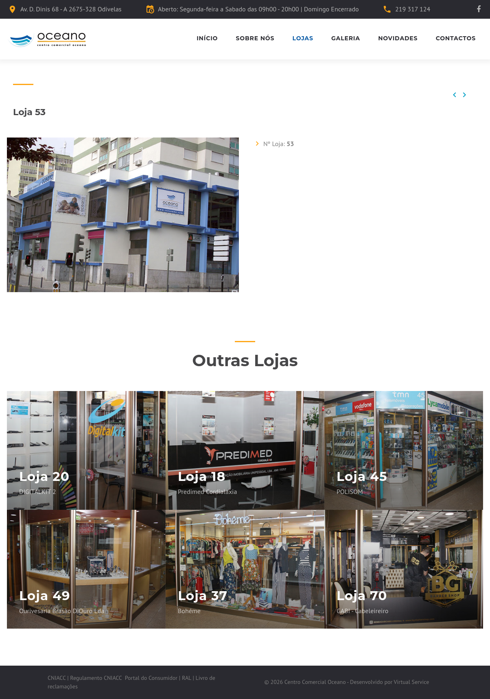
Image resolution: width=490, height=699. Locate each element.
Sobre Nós (255, 38)
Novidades (398, 38)
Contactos (456, 38)
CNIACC (57, 678)
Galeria (345, 38)
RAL (186, 678)
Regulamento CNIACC (96, 678)
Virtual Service (411, 682)
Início (207, 38)
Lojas (303, 38)
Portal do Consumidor (151, 678)
